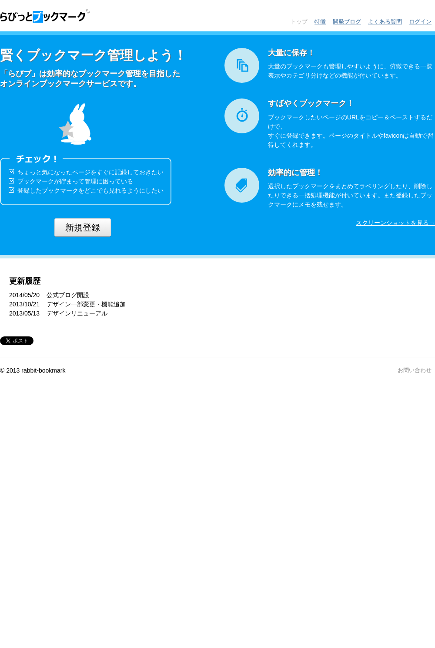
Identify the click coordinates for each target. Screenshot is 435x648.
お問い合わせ (415, 370)
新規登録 (82, 227)
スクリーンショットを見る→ (395, 222)
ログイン (420, 21)
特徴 (320, 21)
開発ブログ (347, 21)
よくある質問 (385, 21)
